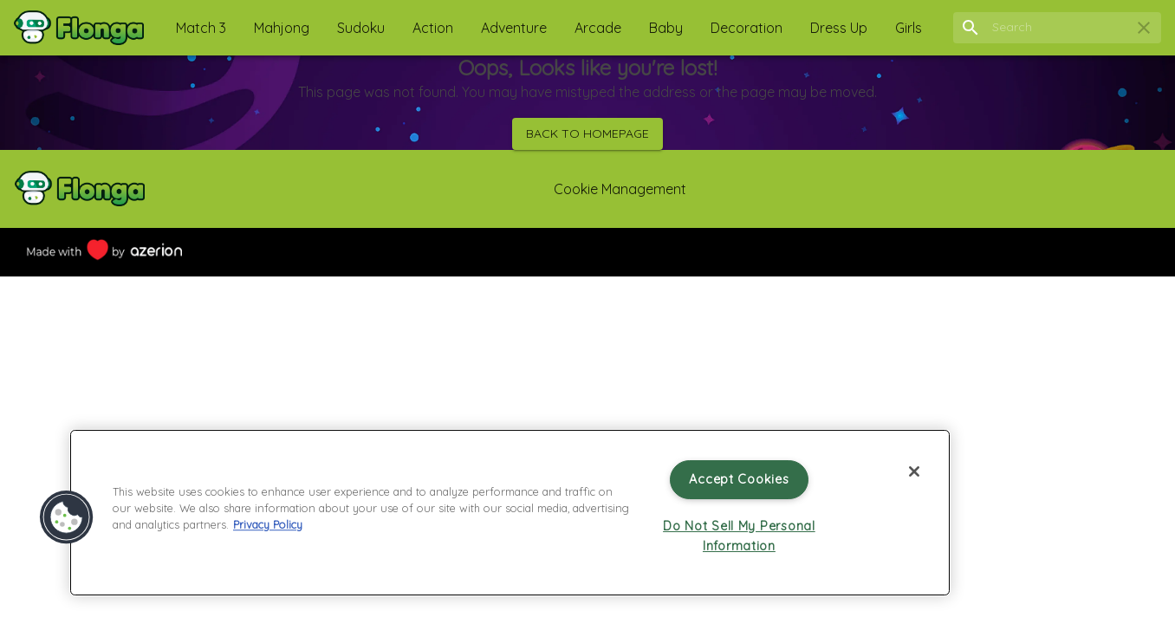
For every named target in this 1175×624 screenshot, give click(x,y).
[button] (201, 27)
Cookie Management (620, 189)
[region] (510, 512)
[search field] (1057, 27)
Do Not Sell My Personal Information (739, 536)
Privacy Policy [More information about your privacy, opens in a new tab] (267, 524)
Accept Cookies (739, 479)
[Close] (914, 471)
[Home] (79, 27)
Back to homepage (587, 134)
